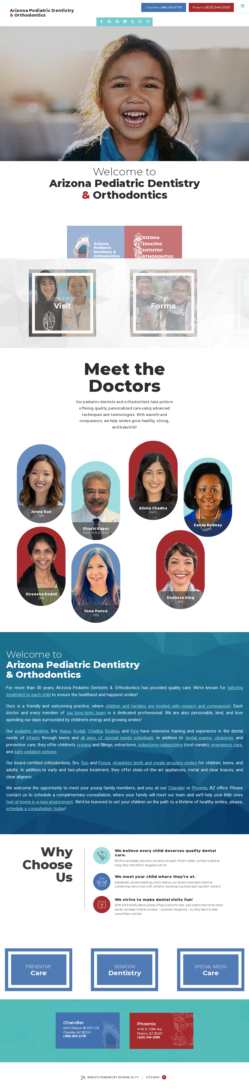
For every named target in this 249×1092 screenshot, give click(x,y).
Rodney (112, 731)
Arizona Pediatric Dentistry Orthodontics (42, 12)
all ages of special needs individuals (117, 737)
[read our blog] (140, 21)
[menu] (242, 6)
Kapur (65, 731)
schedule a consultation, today (35, 808)
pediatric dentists (31, 731)
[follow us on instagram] (148, 21)
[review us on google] (109, 21)
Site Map (153, 1077)
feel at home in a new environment (39, 802)
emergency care (226, 744)
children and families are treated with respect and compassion (168, 706)
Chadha (95, 731)
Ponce (104, 762)
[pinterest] (125, 21)
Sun (85, 762)
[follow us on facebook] (101, 21)
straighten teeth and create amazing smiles (155, 762)
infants (33, 737)
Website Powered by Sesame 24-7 (110, 1077)
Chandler (176, 788)
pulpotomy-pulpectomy (160, 744)
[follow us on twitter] (132, 21)
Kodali (79, 731)
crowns (84, 744)
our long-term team (86, 712)
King (134, 731)
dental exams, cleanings (209, 737)
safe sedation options (35, 751)
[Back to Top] (164, 1077)
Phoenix (199, 788)
